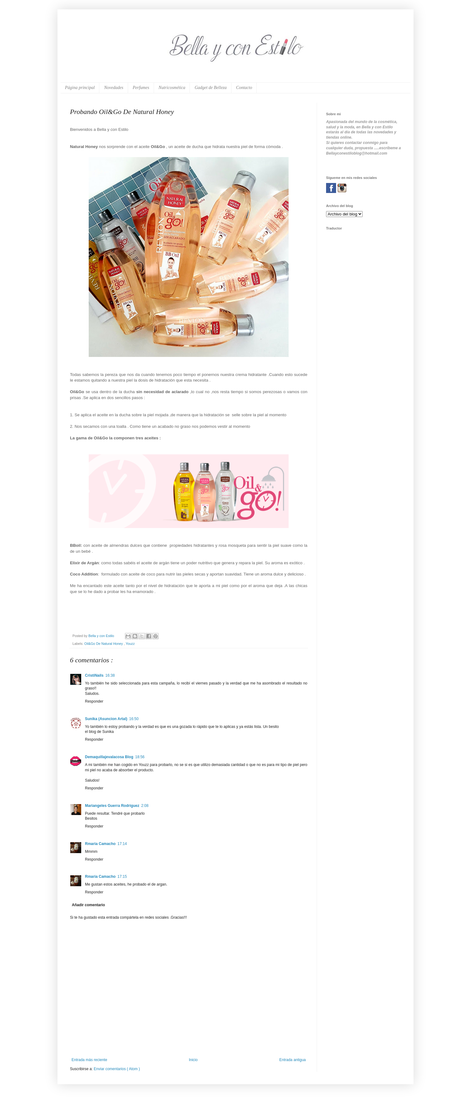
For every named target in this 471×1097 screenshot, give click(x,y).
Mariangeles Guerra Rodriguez (112, 805)
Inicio (193, 1060)
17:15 (122, 876)
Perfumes (141, 87)
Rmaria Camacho (100, 844)
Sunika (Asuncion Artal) (106, 719)
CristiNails (94, 675)
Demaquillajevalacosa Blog (109, 757)
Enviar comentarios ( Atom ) (117, 1069)
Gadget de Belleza (211, 87)
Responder (94, 701)
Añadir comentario (88, 905)
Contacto (244, 87)
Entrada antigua (292, 1060)
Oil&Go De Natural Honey (104, 643)
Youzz (130, 643)
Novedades (113, 87)
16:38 (110, 675)
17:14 (122, 844)
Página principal (80, 87)
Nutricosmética (172, 87)
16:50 (134, 719)
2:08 (144, 805)
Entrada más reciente (89, 1060)
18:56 (140, 757)
